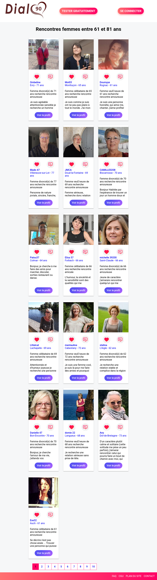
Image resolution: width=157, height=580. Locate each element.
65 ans (82, 85)
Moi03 (68, 82)
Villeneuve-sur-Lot (40, 172)
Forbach (69, 260)
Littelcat (34, 345)
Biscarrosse (106, 172)
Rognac (104, 85)
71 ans (40, 85)
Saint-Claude (107, 260)
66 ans (79, 260)
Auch (33, 523)
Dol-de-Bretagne (108, 435)
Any (102, 432)
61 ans (113, 85)
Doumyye (105, 82)
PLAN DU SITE (134, 576)
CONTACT (149, 576)
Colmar (34, 260)
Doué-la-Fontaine (74, 172)
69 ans (47, 348)
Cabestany (70, 348)
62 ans (112, 348)
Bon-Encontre (37, 435)
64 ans (43, 260)
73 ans (122, 435)
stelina (103, 345)
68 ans (81, 435)
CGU (121, 576)
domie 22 (70, 432)
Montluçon (71, 85)
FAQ (114, 576)
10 (93, 566)
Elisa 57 (69, 257)
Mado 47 (35, 169)
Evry (32, 85)
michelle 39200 (108, 257)
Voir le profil (43, 115)
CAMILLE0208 (107, 169)
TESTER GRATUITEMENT (78, 11)
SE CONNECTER (130, 11)
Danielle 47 (36, 432)
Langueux (70, 435)
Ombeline (35, 82)
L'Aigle (103, 348)
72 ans (82, 348)
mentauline (71, 345)
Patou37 (34, 257)
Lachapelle (36, 348)
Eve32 (33, 520)
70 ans (118, 172)
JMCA (68, 169)
